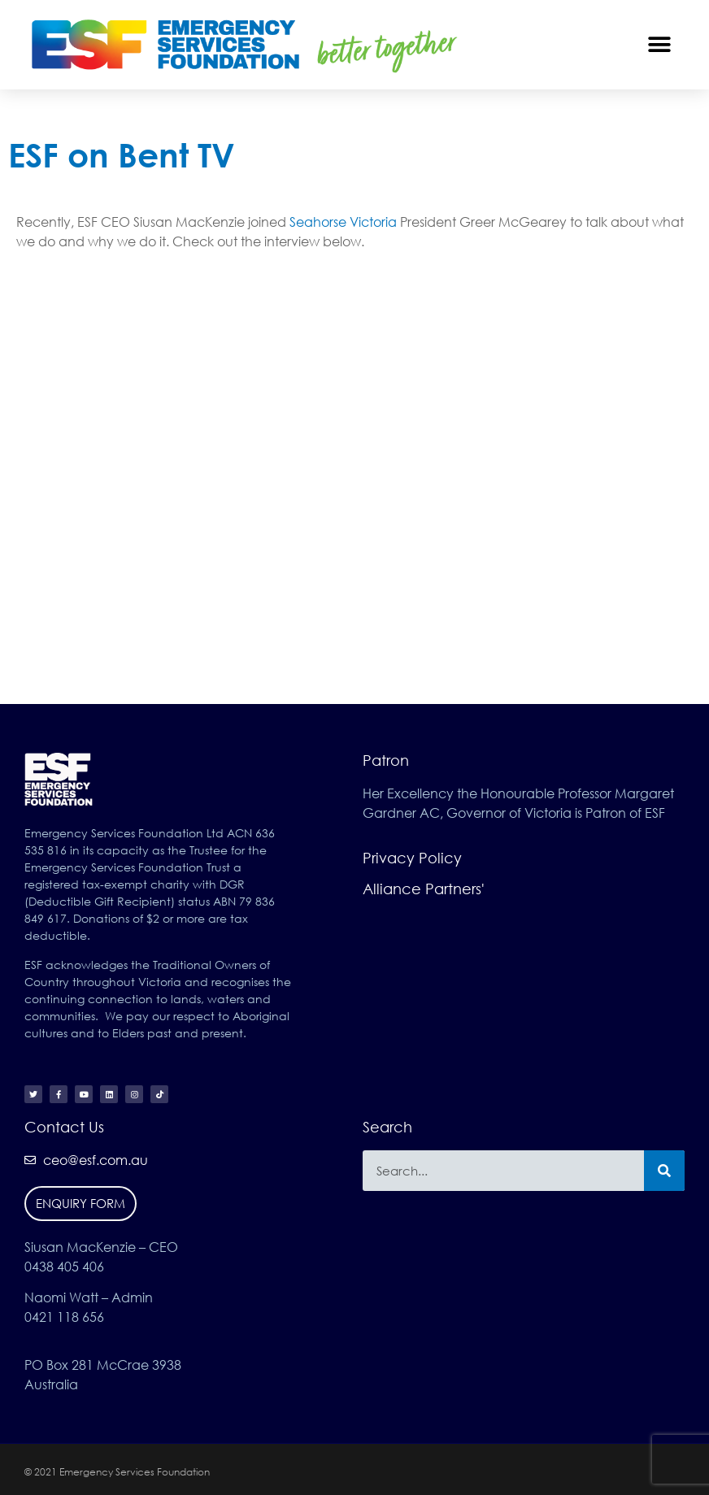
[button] (660, 44)
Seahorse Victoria (343, 222)
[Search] (664, 1170)
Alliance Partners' (424, 888)
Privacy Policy (412, 858)
